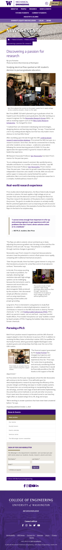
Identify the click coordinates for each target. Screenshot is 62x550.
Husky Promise (41, 353)
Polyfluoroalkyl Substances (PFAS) (35, 312)
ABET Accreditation (35, 541)
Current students (39, 13)
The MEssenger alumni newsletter (20, 438)
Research (33, 9)
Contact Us (31, 535)
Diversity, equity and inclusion (23, 21)
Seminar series (13, 434)
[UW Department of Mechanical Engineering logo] (20, 3)
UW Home (21, 535)
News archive (30, 39)
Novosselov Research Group (35, 118)
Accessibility (10, 535)
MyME (49, 21)
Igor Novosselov (36, 156)
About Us (14, 9)
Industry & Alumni (31, 17)
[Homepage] (8, 40)
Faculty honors (13, 426)
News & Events (45, 9)
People (23, 9)
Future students (22, 13)
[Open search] (46, 3)
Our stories (12, 422)
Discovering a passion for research (19, 43)
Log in (41, 21)
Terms (31, 538)
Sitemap (40, 535)
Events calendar (14, 430)
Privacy (54, 535)
